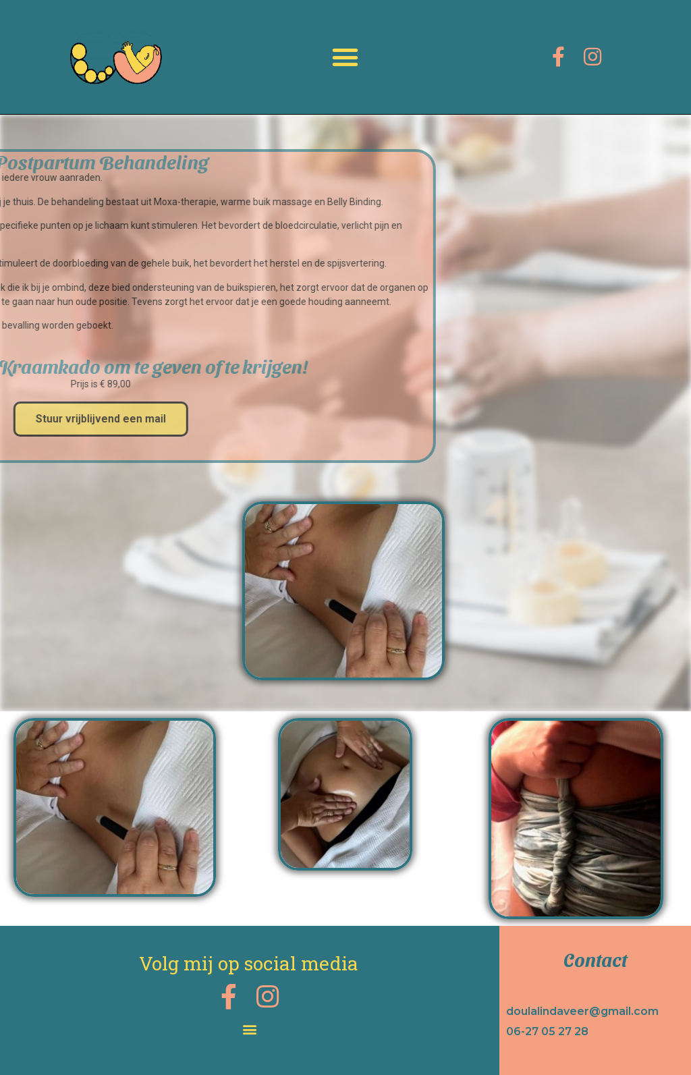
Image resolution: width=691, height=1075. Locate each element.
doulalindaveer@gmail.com (582, 1011)
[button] (345, 57)
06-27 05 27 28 (547, 1031)
